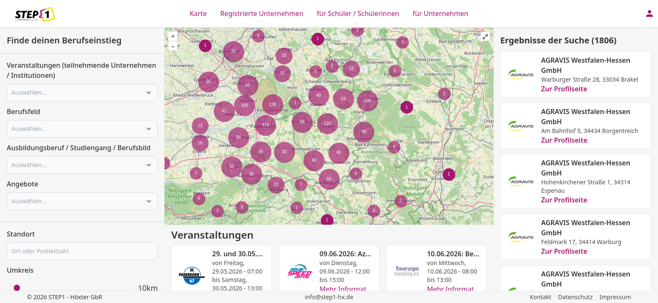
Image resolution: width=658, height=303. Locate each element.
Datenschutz (575, 297)
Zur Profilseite (564, 88)
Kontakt (540, 297)
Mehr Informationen (352, 289)
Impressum (615, 297)
